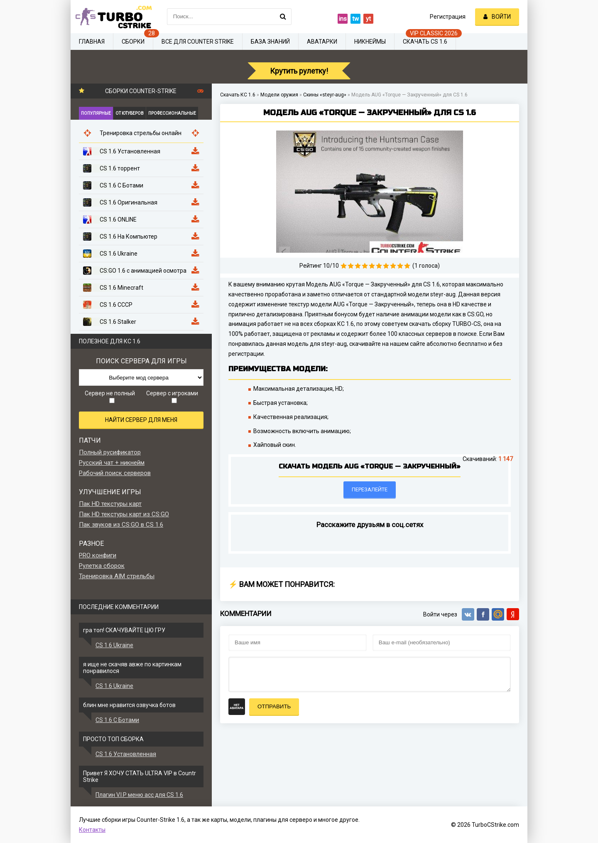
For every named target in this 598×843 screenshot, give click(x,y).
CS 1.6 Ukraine (114, 645)
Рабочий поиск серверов (115, 473)
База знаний (270, 41)
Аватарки (322, 41)
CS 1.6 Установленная (126, 754)
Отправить (274, 706)
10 (407, 265)
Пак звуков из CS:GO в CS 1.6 (121, 524)
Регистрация (448, 16)
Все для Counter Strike (198, 41)
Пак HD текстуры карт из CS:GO (124, 514)
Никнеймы (370, 41)
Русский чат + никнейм (112, 462)
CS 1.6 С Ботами (117, 720)
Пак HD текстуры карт (110, 504)
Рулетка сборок (102, 565)
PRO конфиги (97, 555)
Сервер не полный (110, 396)
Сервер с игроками (172, 396)
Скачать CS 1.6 (425, 41)
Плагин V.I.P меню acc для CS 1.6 (139, 794)
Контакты (92, 829)
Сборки (133, 41)
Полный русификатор (110, 452)
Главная (92, 41)
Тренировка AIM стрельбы (116, 576)
